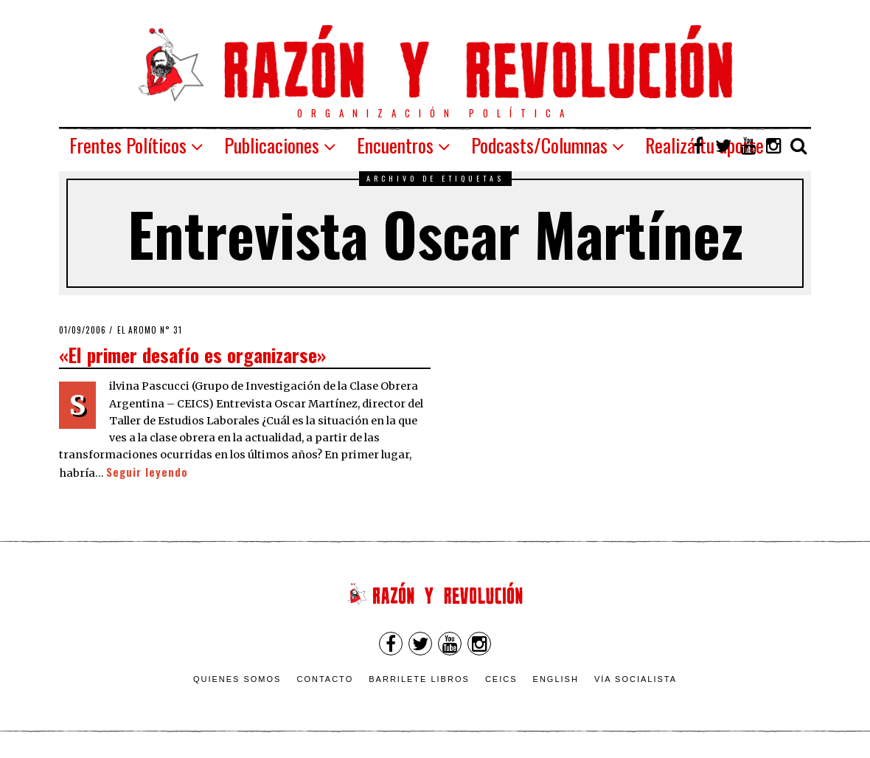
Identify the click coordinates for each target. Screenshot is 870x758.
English (556, 679)
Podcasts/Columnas (539, 145)
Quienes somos (237, 679)
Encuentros (395, 145)
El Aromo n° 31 (149, 330)
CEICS (501, 679)
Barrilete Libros (419, 679)
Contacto (324, 679)
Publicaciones (271, 145)
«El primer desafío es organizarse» (192, 354)
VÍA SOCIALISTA (635, 679)
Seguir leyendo (147, 472)
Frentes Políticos (128, 145)
